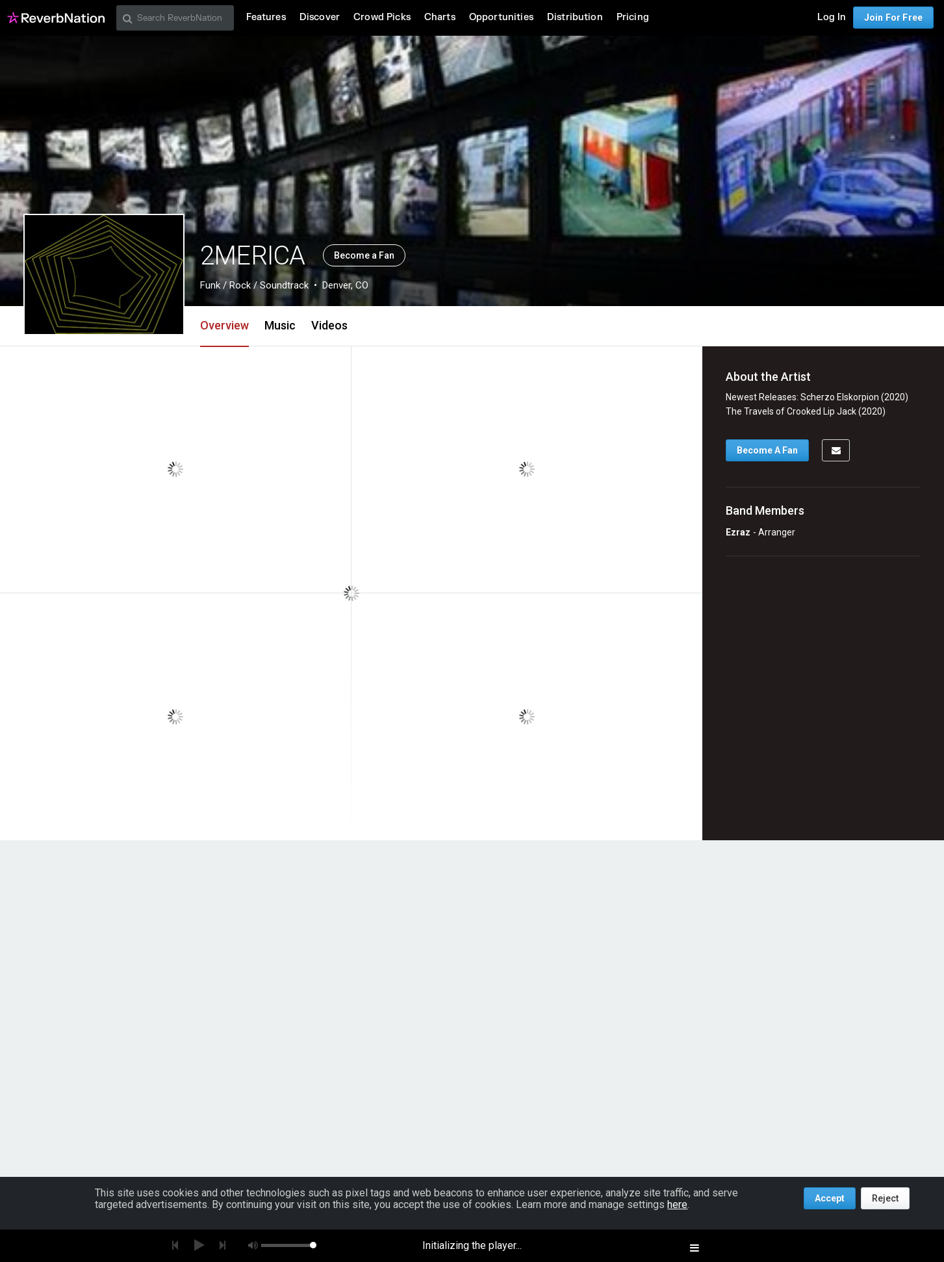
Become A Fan (767, 450)
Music (280, 325)
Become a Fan (364, 255)
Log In (831, 17)
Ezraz (738, 532)
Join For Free (893, 17)
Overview (224, 325)
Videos (329, 325)
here (677, 1204)
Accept (830, 1198)
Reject (885, 1198)
